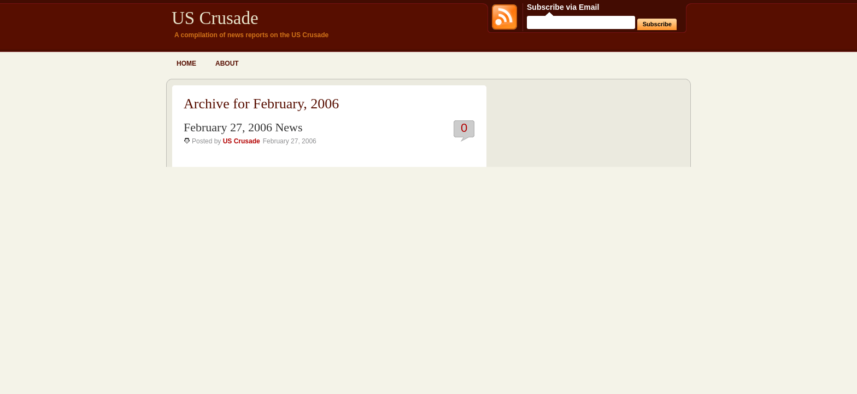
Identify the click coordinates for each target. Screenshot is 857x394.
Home (186, 63)
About (227, 63)
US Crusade (215, 18)
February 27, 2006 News (243, 127)
